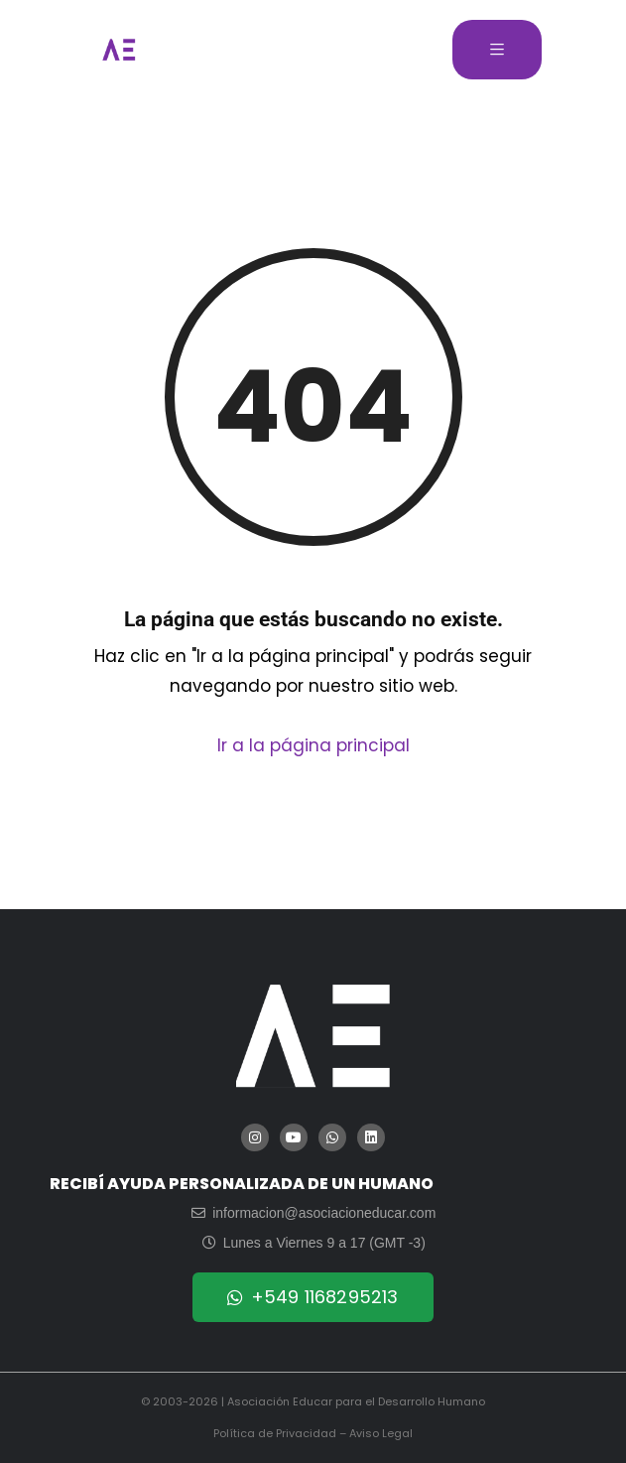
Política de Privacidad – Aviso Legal (313, 1433)
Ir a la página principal (313, 745)
